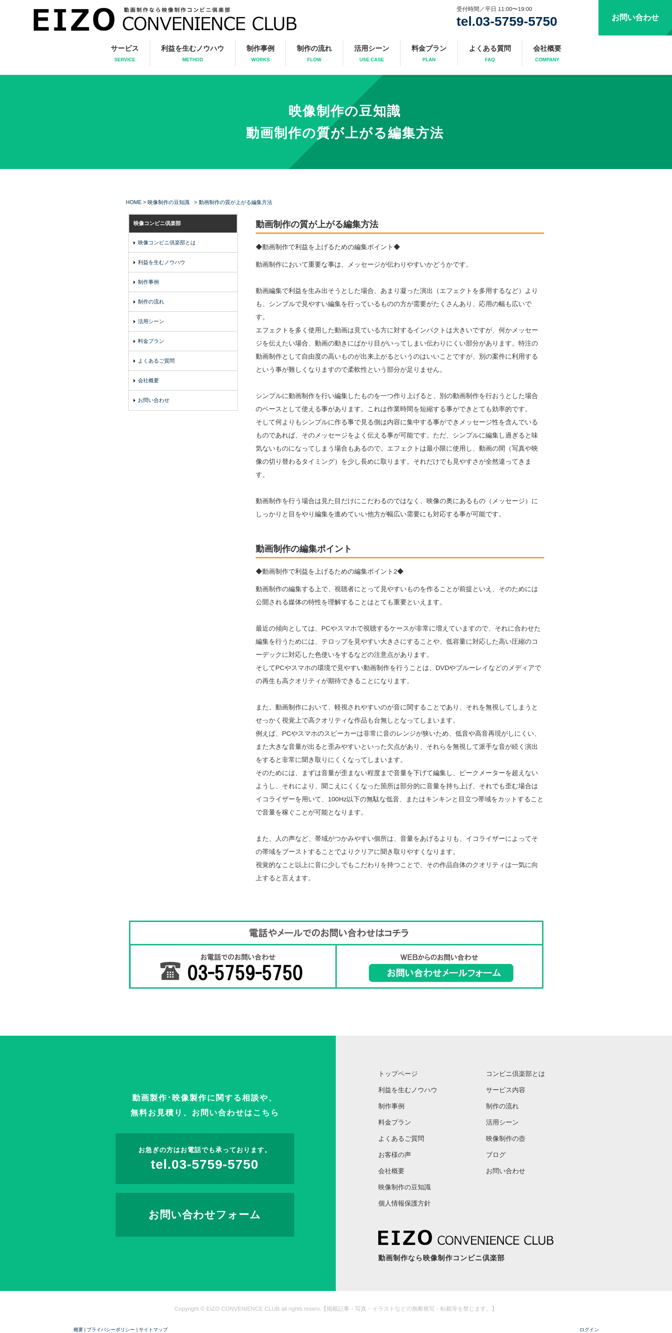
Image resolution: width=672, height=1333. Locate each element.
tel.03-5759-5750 (507, 21)
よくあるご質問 (156, 361)
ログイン (589, 1329)
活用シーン (371, 54)
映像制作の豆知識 (345, 111)
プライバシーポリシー (111, 1329)
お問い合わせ (635, 17)
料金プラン (429, 54)
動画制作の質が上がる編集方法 (345, 133)
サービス (125, 54)
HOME (134, 202)
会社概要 (547, 54)
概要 (78, 1329)
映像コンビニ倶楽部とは (167, 243)
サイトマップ (153, 1329)
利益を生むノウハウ (192, 54)
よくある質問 (490, 54)
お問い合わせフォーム (204, 1214)
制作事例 (260, 54)
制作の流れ (314, 54)
